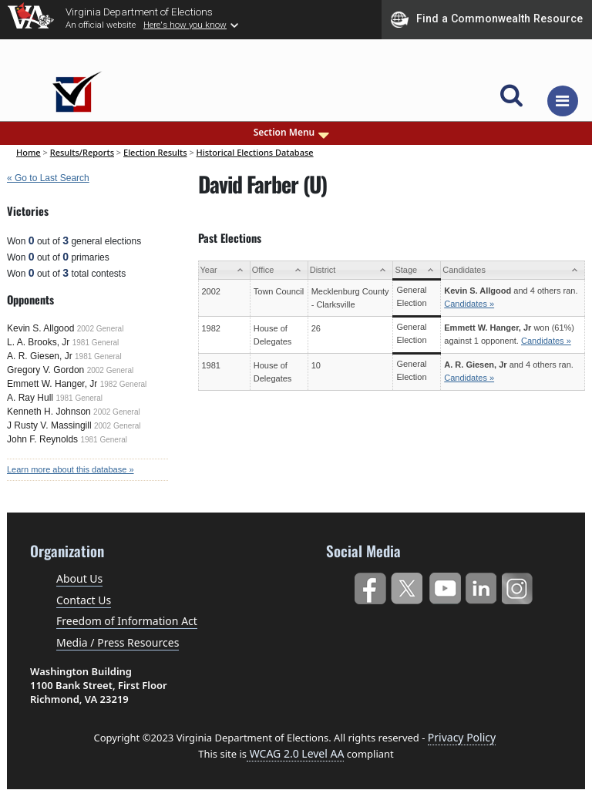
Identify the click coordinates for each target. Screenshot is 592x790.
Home (28, 152)
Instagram (519, 585)
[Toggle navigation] (562, 101)
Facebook (369, 585)
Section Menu (293, 133)
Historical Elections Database (255, 152)
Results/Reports (82, 152)
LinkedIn (481, 585)
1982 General (123, 384)
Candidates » (469, 303)
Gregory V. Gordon (45, 370)
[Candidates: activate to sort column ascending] (513, 270)
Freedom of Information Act (126, 621)
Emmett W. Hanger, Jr (52, 383)
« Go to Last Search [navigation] (48, 178)
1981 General (95, 342)
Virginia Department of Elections (139, 11)
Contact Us (83, 600)
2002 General (100, 328)
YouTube (444, 585)
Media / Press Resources (117, 642)
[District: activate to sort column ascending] (350, 270)
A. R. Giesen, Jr (39, 356)
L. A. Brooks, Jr (38, 342)
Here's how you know (185, 24)
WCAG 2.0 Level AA (295, 753)
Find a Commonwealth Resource (487, 19)
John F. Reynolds (42, 439)
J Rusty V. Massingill (49, 425)
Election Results (155, 152)
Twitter (406, 585)
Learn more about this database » (70, 469)
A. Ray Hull (30, 397)
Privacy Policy (462, 737)
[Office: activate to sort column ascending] (279, 270)
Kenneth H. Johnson (49, 411)
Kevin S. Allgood (40, 328)
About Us (79, 578)
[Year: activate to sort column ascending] (224, 270)
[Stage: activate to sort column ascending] (417, 270)
